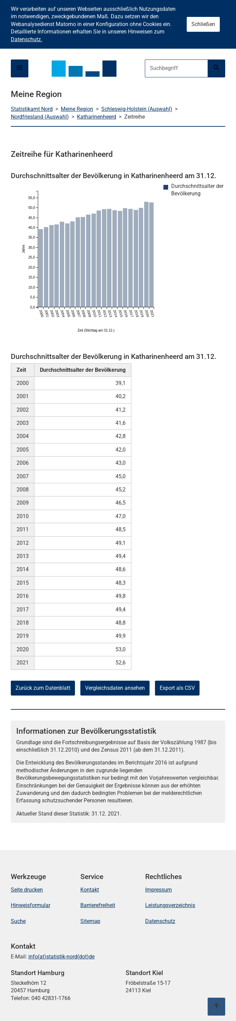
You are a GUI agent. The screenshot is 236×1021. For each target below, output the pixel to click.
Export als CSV (177, 688)
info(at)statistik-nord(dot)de (61, 956)
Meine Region (77, 109)
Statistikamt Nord (32, 109)
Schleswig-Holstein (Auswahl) (136, 109)
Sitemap (90, 921)
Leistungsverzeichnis (170, 905)
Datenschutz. (26, 39)
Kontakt (89, 889)
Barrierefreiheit (97, 905)
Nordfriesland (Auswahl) (40, 117)
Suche (18, 921)
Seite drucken (27, 889)
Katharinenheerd (96, 117)
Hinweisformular (30, 905)
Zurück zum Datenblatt (43, 688)
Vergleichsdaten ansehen (115, 688)
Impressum (158, 889)
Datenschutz (160, 921)
